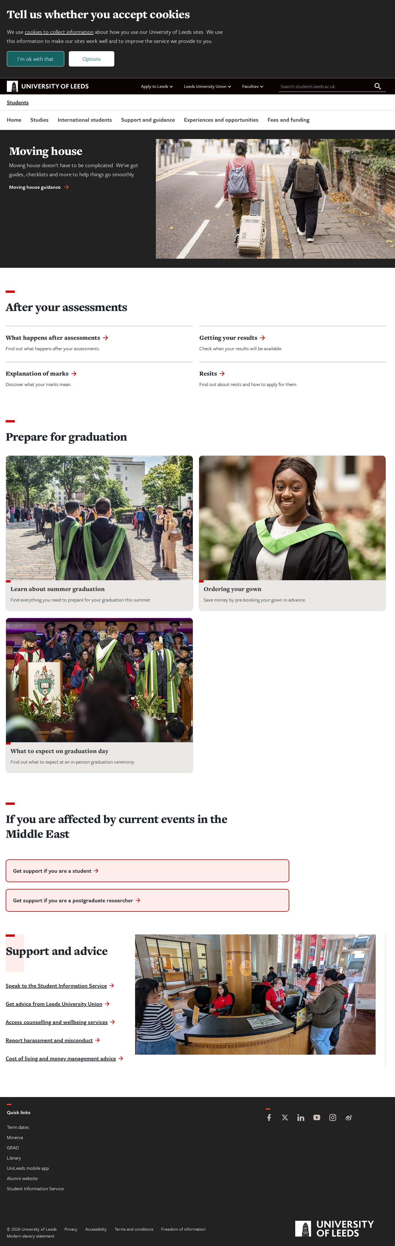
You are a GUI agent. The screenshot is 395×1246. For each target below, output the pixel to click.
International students (85, 119)
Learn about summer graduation (58, 589)
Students (18, 102)
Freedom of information (183, 1229)
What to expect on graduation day (59, 751)
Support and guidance (148, 119)
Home (14, 119)
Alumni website (22, 1178)
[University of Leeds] (341, 1229)
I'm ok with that (35, 59)
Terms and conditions (134, 1229)
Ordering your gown (232, 589)
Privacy (71, 1229)
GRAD (13, 1147)
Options (91, 59)
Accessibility (96, 1229)
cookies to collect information (59, 32)
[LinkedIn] (300, 1118)
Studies (39, 119)
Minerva (15, 1137)
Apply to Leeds (157, 86)
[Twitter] (284, 1118)
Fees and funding (288, 119)
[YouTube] (316, 1118)
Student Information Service (35, 1188)
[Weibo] (348, 1118)
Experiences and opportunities (221, 119)
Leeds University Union (208, 86)
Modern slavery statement (30, 1236)
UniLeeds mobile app (28, 1168)
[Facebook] (269, 1118)
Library (14, 1157)
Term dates (18, 1127)
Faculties (253, 86)
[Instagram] (332, 1118)
